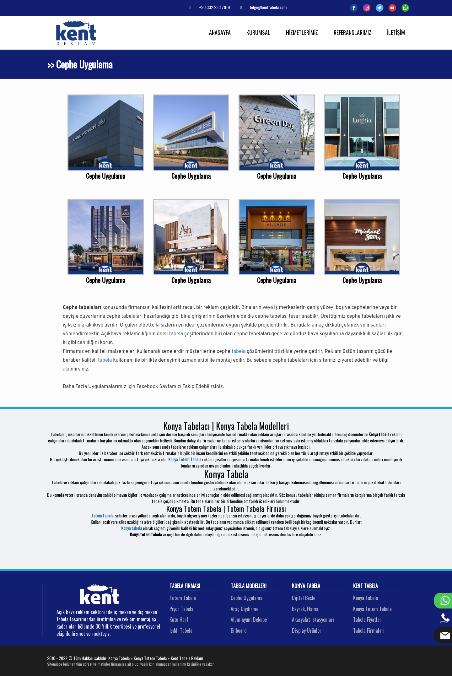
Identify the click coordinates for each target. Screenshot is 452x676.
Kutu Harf (179, 619)
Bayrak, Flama (305, 609)
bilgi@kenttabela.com (261, 7)
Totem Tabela (183, 598)
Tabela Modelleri (248, 586)
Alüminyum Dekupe (249, 619)
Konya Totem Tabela (184, 459)
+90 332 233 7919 (207, 7)
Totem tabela (102, 515)
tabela (176, 334)
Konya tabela (131, 528)
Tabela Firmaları (369, 630)
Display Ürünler (306, 630)
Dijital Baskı (303, 598)
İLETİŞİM (396, 32)
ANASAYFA (220, 32)
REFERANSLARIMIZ (352, 32)
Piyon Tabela (181, 609)
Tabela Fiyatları (368, 619)
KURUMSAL (258, 32)
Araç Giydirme (244, 609)
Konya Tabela (306, 586)
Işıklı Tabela (181, 630)
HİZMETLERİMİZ (302, 32)
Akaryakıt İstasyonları (313, 619)
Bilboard (239, 630)
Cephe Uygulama (246, 598)
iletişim (256, 534)
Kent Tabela (365, 586)
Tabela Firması (185, 586)
